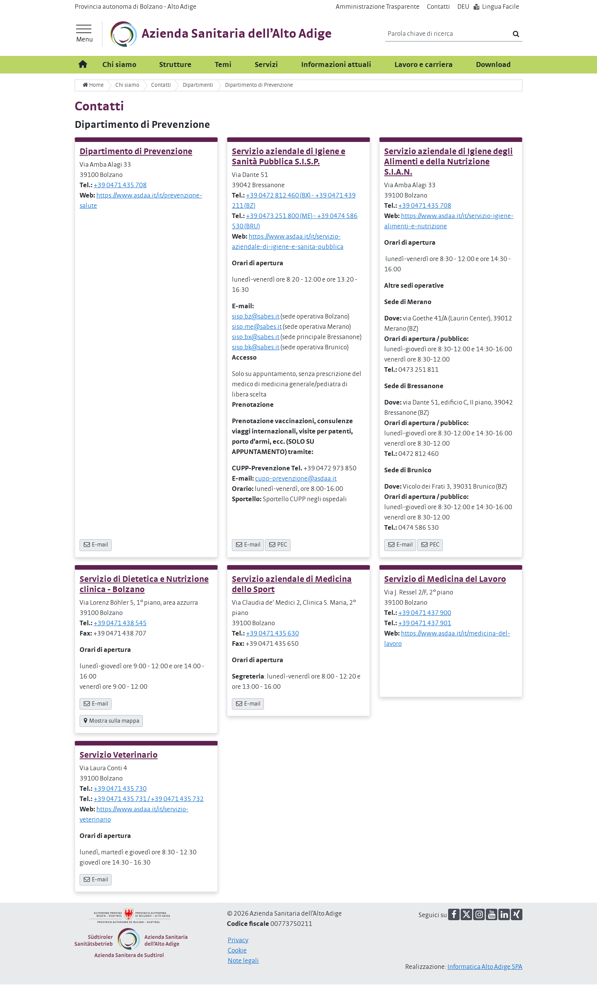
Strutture (175, 66)
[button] (454, 916)
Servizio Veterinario (119, 756)
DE (463, 6)
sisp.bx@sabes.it (255, 338)
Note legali (243, 962)
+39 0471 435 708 (120, 186)
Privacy (238, 941)
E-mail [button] (95, 546)
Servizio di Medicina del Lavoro (445, 580)
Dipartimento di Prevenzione (136, 153)
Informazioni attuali (336, 66)
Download (493, 66)
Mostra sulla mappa (111, 722)
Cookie (237, 952)
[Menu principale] (84, 35)
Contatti (438, 6)
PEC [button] (277, 546)
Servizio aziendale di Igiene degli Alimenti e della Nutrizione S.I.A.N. (448, 163)
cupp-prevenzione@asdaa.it (296, 480)
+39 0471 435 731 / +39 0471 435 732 (149, 800)
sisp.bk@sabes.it (255, 349)
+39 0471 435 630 (272, 634)
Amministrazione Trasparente (378, 6)
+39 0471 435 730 (120, 790)
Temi (223, 66)
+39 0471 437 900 (424, 614)
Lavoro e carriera (423, 66)
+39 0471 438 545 (120, 624)
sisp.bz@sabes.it (255, 318)
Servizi (266, 66)
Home (93, 86)
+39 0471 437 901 (424, 624)
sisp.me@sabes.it (257, 328)
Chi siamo (119, 66)
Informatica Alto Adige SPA (484, 968)
